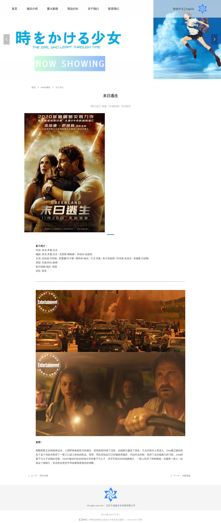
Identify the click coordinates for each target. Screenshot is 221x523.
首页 (33, 87)
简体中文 (178, 8)
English (190, 8)
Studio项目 (45, 87)
